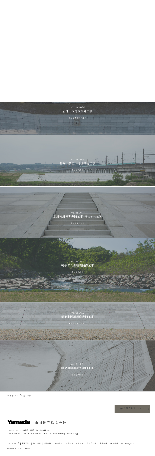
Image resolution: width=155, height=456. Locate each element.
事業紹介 (48, 443)
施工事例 (37, 443)
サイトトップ (13, 395)
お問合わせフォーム (135, 408)
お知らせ (59, 443)
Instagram (127, 443)
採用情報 (114, 443)
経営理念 (26, 443)
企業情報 (103, 443)
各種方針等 (92, 443)
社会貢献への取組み (75, 443)
